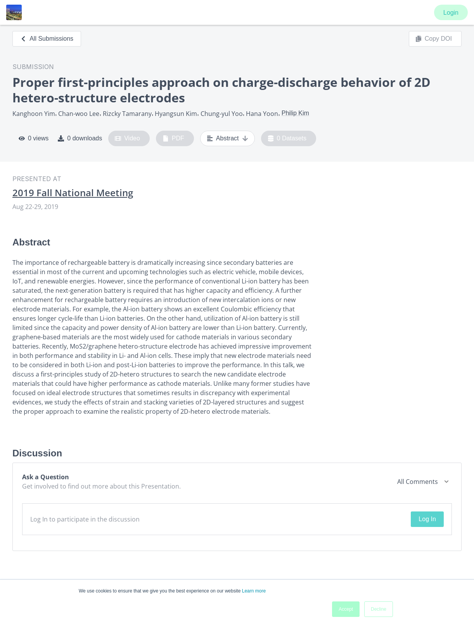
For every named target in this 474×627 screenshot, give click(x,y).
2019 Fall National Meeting (72, 193)
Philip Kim (295, 113)
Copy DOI (433, 38)
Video (127, 138)
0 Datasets (287, 138)
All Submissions (46, 38)
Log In (427, 519)
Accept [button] (346, 609)
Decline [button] (378, 609)
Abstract (227, 138)
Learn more (254, 591)
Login (450, 12)
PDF (173, 138)
